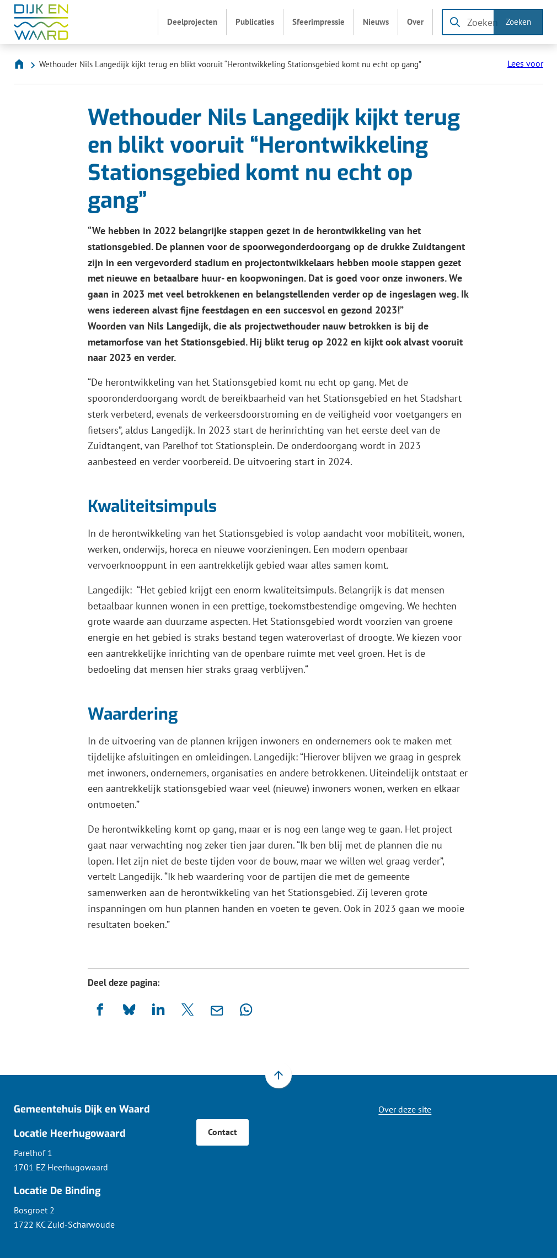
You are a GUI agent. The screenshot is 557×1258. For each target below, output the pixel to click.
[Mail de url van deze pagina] (217, 1009)
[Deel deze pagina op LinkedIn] (158, 1009)
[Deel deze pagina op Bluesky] (129, 1009)
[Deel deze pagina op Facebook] (100, 1009)
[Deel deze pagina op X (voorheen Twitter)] (187, 1009)
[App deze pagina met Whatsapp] (246, 1009)
